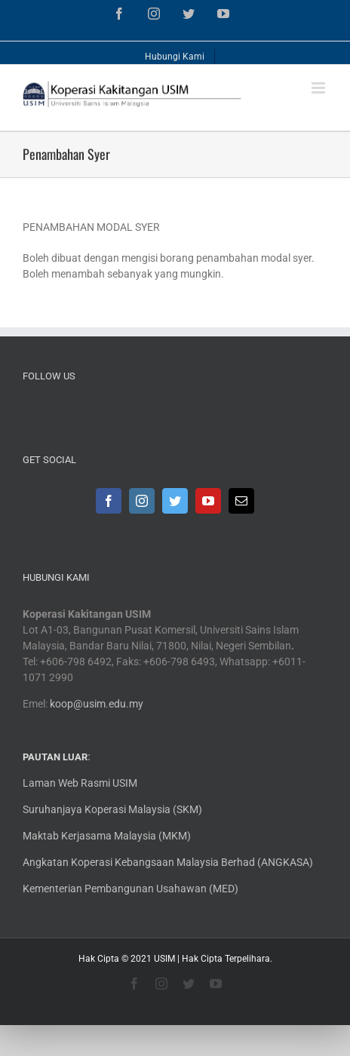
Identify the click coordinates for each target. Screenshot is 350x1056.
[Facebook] (108, 501)
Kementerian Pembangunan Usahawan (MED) (130, 889)
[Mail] (241, 501)
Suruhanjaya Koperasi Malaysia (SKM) (112, 809)
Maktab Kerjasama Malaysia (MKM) (107, 836)
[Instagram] (142, 501)
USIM (164, 958)
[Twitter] (175, 501)
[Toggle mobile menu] (319, 88)
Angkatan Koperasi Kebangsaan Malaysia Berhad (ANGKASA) (168, 862)
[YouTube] (208, 501)
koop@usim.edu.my (96, 704)
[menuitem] (175, 52)
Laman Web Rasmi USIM (80, 783)
